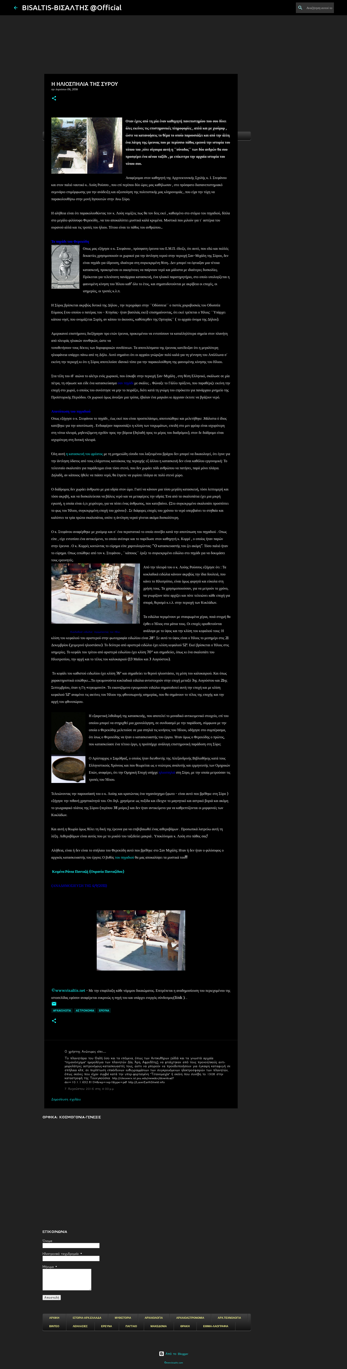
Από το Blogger (173, 1354)
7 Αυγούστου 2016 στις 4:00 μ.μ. (89, 1089)
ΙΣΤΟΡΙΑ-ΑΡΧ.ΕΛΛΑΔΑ (87, 1317)
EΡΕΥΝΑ (104, 1010)
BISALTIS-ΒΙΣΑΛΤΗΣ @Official (71, 8)
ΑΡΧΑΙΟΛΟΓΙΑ (62, 1010)
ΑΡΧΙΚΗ (54, 1317)
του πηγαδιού (124, 857)
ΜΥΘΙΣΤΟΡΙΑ (123, 1317)
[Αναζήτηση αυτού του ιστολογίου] (310, 7)
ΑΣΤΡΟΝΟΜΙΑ (85, 1010)
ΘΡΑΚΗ (185, 1326)
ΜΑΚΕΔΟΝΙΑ (158, 1326)
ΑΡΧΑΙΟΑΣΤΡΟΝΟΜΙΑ (190, 1317)
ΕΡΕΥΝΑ (106, 1326)
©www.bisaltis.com (173, 1362)
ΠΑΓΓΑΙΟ (131, 1326)
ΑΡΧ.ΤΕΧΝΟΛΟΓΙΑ (229, 1317)
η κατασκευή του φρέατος (84, 454)
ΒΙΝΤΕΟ (54, 1326)
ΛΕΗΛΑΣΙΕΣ (80, 1326)
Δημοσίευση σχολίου (66, 1099)
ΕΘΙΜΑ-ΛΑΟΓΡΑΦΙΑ (215, 1326)
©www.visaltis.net (68, 990)
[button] (54, 99)
